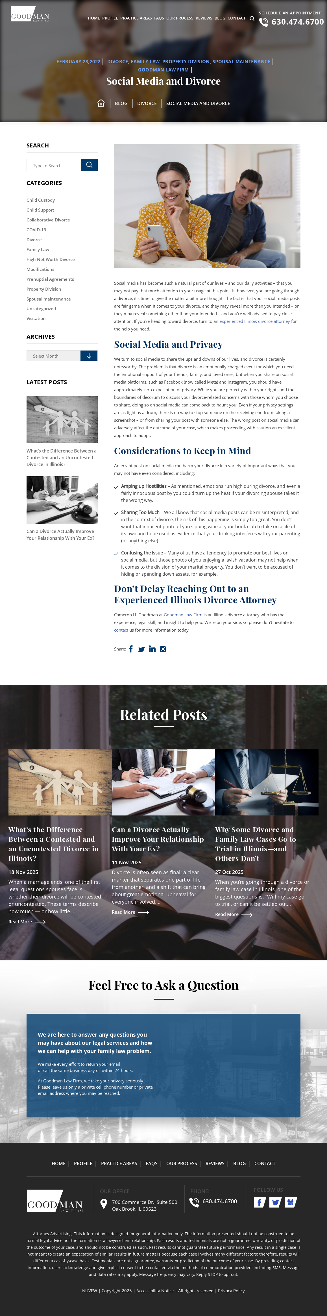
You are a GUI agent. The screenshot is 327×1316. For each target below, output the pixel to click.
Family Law (145, 61)
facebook (260, 1202)
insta (164, 649)
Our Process (179, 18)
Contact (237, 18)
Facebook (132, 649)
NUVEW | (91, 1290)
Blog (220, 18)
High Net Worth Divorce (51, 259)
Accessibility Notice (155, 1290)
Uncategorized (41, 309)
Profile (110, 18)
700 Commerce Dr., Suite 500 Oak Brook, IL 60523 (144, 1205)
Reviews (204, 18)
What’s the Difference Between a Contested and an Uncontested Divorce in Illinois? (62, 458)
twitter (275, 1202)
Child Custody (41, 200)
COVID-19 (36, 229)
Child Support (40, 210)
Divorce (117, 61)
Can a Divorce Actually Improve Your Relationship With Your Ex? (60, 534)
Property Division (186, 61)
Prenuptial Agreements (50, 279)
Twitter (142, 649)
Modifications (40, 269)
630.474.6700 (298, 21)
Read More (20, 922)
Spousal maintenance (242, 61)
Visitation (36, 318)
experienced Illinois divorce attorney (254, 321)
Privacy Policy (231, 1290)
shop (153, 649)
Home (94, 18)
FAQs (159, 18)
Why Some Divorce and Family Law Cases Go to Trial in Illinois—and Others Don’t (255, 844)
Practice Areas (136, 18)
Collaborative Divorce (48, 220)
